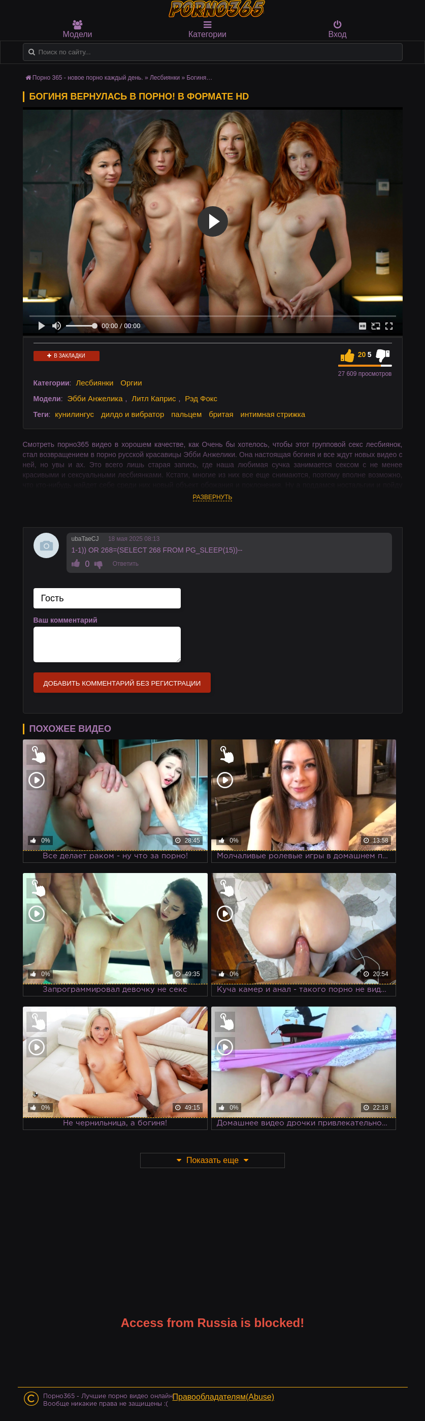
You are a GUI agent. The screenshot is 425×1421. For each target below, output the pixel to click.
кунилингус (74, 414)
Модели (78, 29)
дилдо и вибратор (132, 414)
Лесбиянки (94, 382)
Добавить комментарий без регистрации (122, 683)
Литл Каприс (154, 398)
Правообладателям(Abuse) (224, 1397)
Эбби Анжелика (94, 398)
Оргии (131, 382)
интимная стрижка (273, 414)
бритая (221, 414)
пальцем (186, 414)
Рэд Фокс (201, 398)
